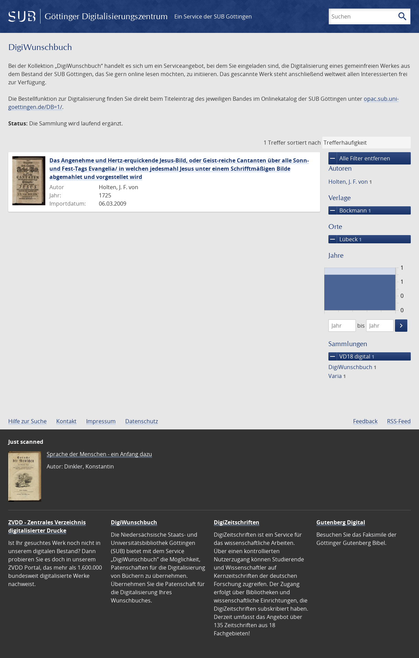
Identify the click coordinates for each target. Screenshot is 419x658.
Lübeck (345, 239)
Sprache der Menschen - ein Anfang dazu (99, 454)
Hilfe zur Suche (27, 421)
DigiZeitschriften (236, 522)
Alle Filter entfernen (359, 158)
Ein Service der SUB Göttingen (213, 16)
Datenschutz (141, 421)
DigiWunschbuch (352, 367)
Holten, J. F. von (350, 181)
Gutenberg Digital (340, 522)
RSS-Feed (399, 421)
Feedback (365, 421)
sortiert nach (304, 142)
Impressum (101, 421)
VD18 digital (351, 356)
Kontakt (66, 421)
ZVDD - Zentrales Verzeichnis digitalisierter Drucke (47, 526)
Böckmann (349, 210)
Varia (337, 376)
